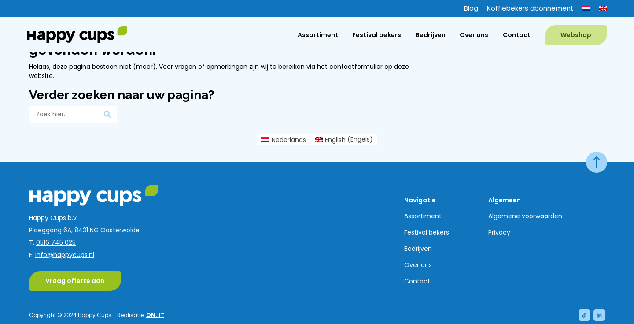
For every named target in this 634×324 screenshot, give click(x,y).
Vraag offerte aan (74, 280)
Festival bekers (376, 34)
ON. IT (155, 315)
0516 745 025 (56, 242)
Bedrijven (431, 34)
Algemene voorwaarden (525, 216)
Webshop (575, 34)
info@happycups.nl (64, 254)
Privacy (499, 232)
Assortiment (318, 34)
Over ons (474, 34)
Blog (471, 8)
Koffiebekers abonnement (530, 8)
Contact (517, 34)
